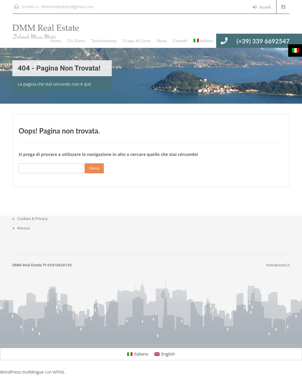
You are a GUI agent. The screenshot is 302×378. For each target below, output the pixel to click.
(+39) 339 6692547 (263, 41)
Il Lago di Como (137, 40)
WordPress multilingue (22, 372)
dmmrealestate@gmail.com (67, 6)
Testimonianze (104, 40)
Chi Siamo (76, 40)
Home (55, 40)
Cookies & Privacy (32, 218)
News (162, 40)
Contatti (180, 40)
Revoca (23, 228)
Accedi (261, 7)
